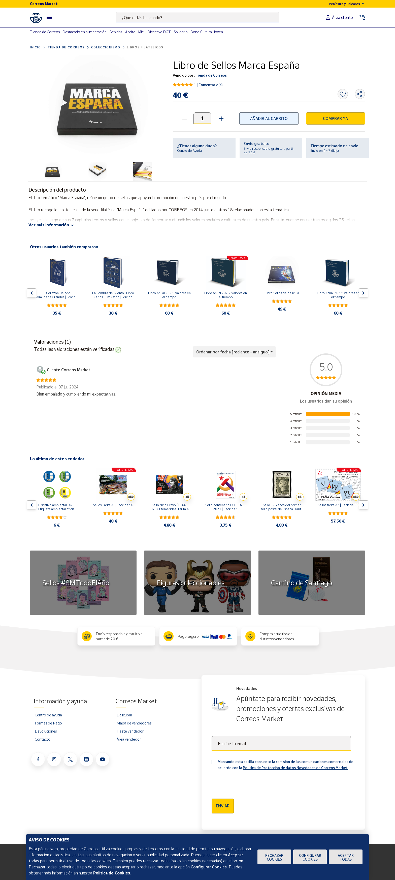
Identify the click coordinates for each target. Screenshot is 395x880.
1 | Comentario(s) (208, 85)
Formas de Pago (48, 723)
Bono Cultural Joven (207, 32)
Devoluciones (46, 731)
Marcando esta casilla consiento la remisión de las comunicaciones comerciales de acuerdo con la (285, 765)
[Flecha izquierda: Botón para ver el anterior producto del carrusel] (31, 292)
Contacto (42, 739)
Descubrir (124, 715)
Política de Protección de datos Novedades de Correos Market (295, 768)
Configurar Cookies (310, 857)
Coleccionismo (105, 47)
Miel (141, 32)
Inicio (35, 47)
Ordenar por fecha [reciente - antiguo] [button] (233, 351)
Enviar (222, 805)
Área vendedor (129, 739)
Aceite (130, 32)
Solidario (181, 32)
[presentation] (250, 783)
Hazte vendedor (130, 731)
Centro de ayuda (48, 715)
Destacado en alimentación (85, 32)
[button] (220, 118)
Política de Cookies (111, 872)
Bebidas (116, 32)
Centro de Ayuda (189, 150)
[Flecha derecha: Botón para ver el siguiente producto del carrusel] (363, 292)
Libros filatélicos (145, 47)
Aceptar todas (346, 857)
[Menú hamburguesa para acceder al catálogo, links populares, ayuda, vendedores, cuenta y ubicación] (49, 17)
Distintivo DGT (159, 32)
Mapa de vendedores (134, 723)
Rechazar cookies (274, 857)
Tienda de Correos (45, 32)
